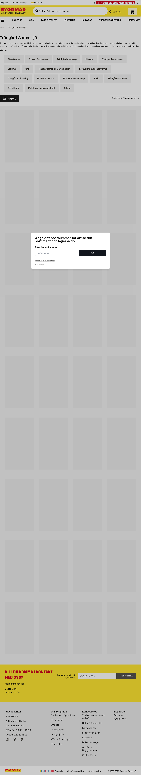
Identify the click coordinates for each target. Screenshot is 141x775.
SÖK (92, 253)
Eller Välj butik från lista (45, 261)
